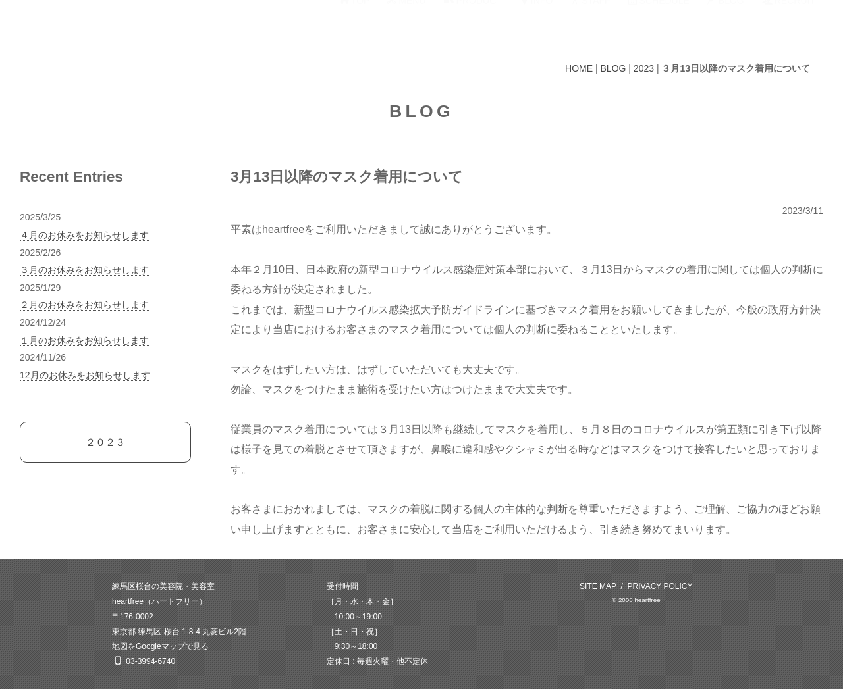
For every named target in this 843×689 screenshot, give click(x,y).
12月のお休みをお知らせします (85, 375)
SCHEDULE (659, 24)
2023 (644, 68)
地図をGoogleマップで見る (160, 646)
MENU (406, 24)
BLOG (725, 24)
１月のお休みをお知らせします (84, 340)
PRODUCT (473, 24)
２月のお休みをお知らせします (84, 304)
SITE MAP (598, 586)
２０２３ (105, 441)
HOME (579, 68)
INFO (536, 24)
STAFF (590, 24)
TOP (355, 24)
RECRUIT (788, 24)
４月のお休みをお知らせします (84, 235)
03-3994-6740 (150, 661)
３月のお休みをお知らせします (84, 270)
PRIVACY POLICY (660, 586)
